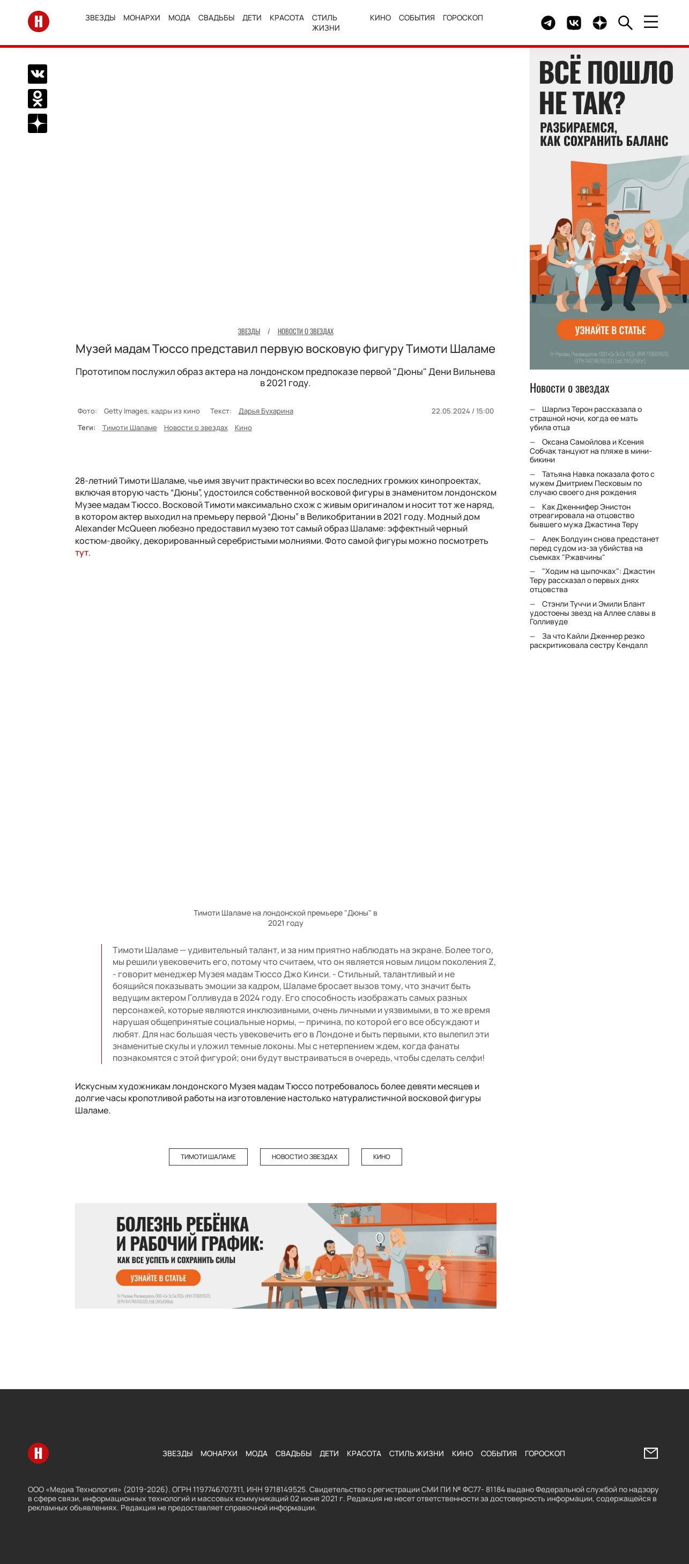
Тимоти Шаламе (129, 427)
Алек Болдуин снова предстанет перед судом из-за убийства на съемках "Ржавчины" (594, 548)
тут (81, 552)
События (417, 17)
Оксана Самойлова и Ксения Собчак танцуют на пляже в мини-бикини (591, 451)
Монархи (142, 17)
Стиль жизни (327, 22)
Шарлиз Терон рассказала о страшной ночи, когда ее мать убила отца (586, 418)
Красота (288, 17)
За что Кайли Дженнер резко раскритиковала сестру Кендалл (589, 640)
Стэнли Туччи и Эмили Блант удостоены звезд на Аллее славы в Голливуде (593, 613)
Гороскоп (463, 17)
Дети (253, 17)
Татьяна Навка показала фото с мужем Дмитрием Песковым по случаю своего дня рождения (592, 483)
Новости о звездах (196, 427)
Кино (380, 17)
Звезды (101, 17)
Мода (180, 17)
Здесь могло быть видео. (507, 23)
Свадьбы (217, 17)
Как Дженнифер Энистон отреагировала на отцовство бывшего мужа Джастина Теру (584, 515)
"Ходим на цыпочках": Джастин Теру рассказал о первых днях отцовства (592, 580)
